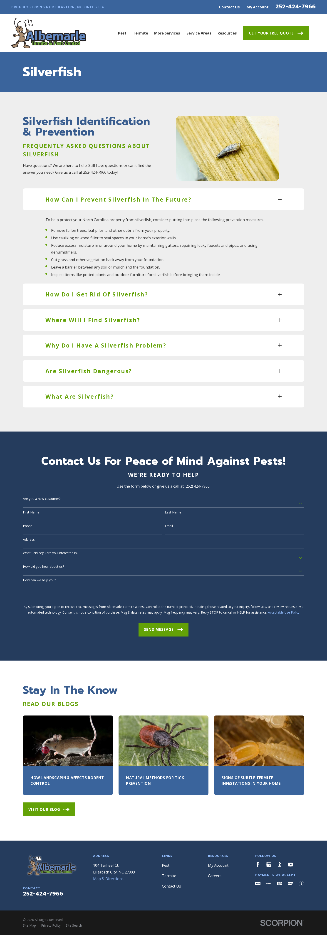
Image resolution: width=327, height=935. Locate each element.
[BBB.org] (279, 864)
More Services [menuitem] (167, 33)
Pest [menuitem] (122, 33)
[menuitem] (29, 925)
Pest (165, 865)
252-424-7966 (295, 6)
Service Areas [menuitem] (198, 33)
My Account (258, 7)
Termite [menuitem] (140, 33)
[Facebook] (257, 864)
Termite (169, 875)
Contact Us (229, 7)
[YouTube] (290, 864)
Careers (214, 875)
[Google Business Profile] (268, 864)
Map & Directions (108, 878)
